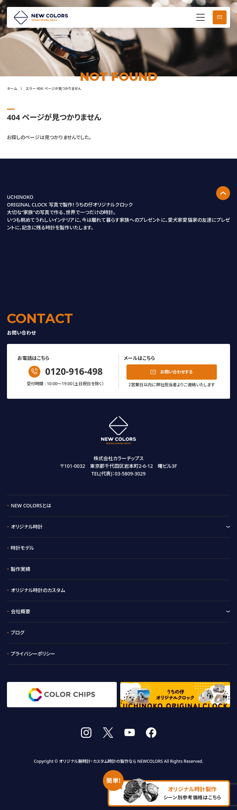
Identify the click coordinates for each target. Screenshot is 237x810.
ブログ (17, 632)
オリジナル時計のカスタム (38, 590)
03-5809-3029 (130, 473)
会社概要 (20, 611)
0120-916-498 (74, 371)
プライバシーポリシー (33, 653)
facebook (151, 732)
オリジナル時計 (27, 526)
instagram (86, 732)
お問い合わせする (176, 372)
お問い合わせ (220, 17)
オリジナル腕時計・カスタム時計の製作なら (97, 761)
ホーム (12, 88)
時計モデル (22, 548)
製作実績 (20, 569)
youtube (129, 732)
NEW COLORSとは (31, 505)
